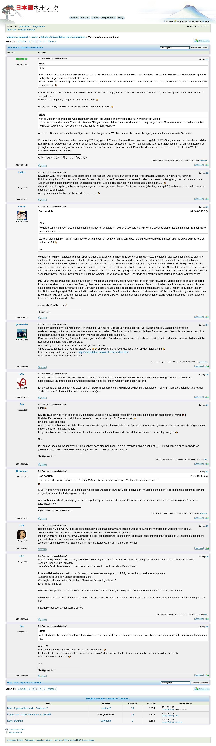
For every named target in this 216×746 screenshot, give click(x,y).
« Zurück (22, 41)
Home (74, 17)
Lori (21, 556)
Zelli (176, 716)
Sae (22, 404)
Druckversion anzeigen (16, 729)
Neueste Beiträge (26, 29)
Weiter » (52, 41)
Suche (168, 21)
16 (132, 708)
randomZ (106, 708)
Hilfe (206, 21)
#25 (206, 374)
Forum (85, 17)
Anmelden (24, 26)
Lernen (34, 37)
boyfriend (106, 720)
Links (95, 17)
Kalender (195, 21)
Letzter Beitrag (168, 709)
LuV (21, 525)
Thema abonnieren (15, 732)
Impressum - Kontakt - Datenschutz (21, 740)
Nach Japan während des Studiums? (27, 708)
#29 (206, 557)
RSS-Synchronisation (85, 740)
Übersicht (11, 29)
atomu (21, 206)
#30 (206, 627)
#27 (206, 472)
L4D (21, 374)
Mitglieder (180, 21)
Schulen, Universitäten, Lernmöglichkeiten (62, 37)
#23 (206, 207)
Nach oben (58, 740)
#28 (206, 526)
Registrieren (39, 26)
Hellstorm (203, 160)
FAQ (120, 17)
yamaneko (22, 324)
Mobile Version (70, 740)
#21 (206, 59)
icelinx (22, 172)
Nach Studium (15, 720)
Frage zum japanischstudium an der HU (29, 714)
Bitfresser (22, 471)
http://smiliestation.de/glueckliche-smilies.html (103, 352)
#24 (206, 325)
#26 (206, 405)
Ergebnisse (108, 17)
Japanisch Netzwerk (17, 37)
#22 (206, 173)
